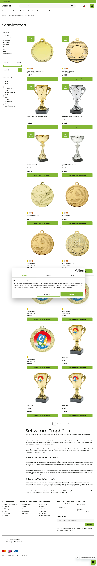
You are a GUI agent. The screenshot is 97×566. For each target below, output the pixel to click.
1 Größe (29, 120)
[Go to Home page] (7, 6)
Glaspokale (31, 11)
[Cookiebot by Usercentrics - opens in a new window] (76, 270)
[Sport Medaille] (77, 195)
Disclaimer (27, 556)
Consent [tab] (24, 275)
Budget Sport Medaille (77, 72)
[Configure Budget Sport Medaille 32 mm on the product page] (42, 79)
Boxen (4, 51)
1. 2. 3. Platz (6, 36)
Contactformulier (13, 540)
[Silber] (30, 68)
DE (87, 6)
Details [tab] (49, 275)
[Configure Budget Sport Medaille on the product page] (77, 79)
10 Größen (30, 168)
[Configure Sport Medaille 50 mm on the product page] (42, 223)
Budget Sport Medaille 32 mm (42, 72)
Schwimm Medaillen (64, 449)
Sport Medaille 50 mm (42, 216)
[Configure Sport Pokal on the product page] (77, 367)
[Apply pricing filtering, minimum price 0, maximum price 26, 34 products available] (20, 70)
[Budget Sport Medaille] (77, 51)
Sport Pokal (65, 357)
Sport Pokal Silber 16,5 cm (69, 165)
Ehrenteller (52, 11)
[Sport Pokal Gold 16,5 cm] (42, 147)
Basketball (6, 45)
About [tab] (72, 275)
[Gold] (27, 68)
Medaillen (22, 11)
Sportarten (5, 11)
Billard (4, 47)
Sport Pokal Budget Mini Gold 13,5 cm (37, 117)
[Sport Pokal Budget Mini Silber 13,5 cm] (77, 99)
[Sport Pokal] (77, 340)
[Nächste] (68, 423)
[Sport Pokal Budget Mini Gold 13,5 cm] (42, 99)
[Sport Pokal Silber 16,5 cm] (77, 147)
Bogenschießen (7, 54)
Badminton (6, 42)
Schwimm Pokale (61, 483)
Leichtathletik (7, 38)
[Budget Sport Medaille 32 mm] (42, 51)
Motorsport (6, 40)
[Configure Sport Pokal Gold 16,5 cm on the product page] (42, 175)
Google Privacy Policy (87, 528)
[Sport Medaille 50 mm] (42, 195)
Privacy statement (17, 556)
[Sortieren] (86, 32)
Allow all (71, 294)
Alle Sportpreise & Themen (16, 15)
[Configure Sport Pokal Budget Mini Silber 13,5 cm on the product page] (77, 127)
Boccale (4, 15)
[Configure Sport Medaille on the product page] (77, 223)
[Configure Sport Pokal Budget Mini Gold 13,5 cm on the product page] (42, 127)
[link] (50, 423)
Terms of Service (64, 530)
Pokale (15, 11)
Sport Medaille (77, 216)
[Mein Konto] (84, 6)
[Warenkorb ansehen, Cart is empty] (92, 6)
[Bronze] (32, 68)
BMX (4, 49)
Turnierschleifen (42, 11)
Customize (48, 294)
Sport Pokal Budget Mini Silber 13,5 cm (72, 117)
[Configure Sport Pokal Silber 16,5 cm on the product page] (77, 175)
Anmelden (89, 524)
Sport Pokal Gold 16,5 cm (34, 165)
